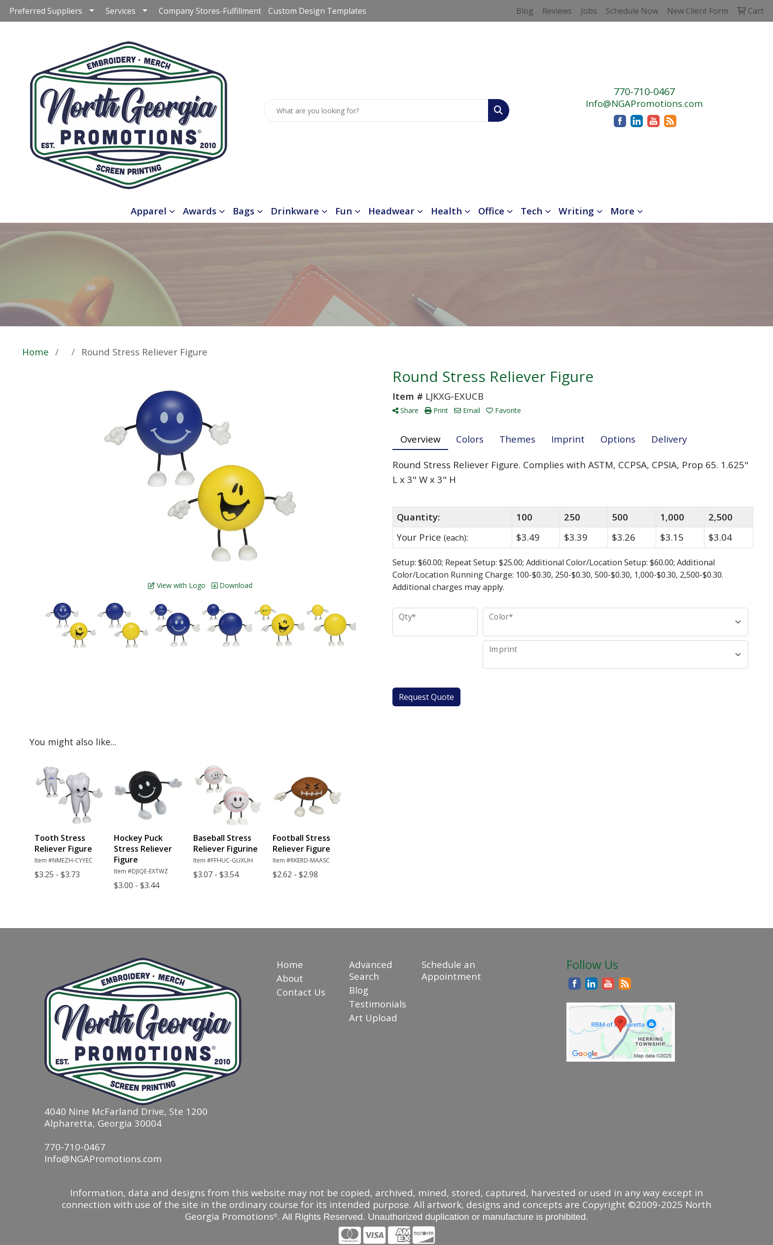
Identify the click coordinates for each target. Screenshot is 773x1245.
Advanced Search (370, 970)
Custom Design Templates (317, 10)
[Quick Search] (376, 110)
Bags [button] (243, 211)
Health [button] (446, 211)
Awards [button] (199, 211)
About (290, 978)
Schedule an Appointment (451, 970)
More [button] (622, 211)
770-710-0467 (644, 91)
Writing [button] (576, 211)
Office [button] (491, 211)
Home (290, 964)
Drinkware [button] (295, 211)
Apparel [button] (149, 211)
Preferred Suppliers (45, 10)
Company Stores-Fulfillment (210, 10)
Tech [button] (531, 211)
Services (120, 10)
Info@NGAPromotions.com (644, 103)
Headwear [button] (391, 211)
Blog (358, 990)
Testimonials (377, 1004)
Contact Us (301, 992)
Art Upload (373, 1017)
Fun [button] (343, 211)
